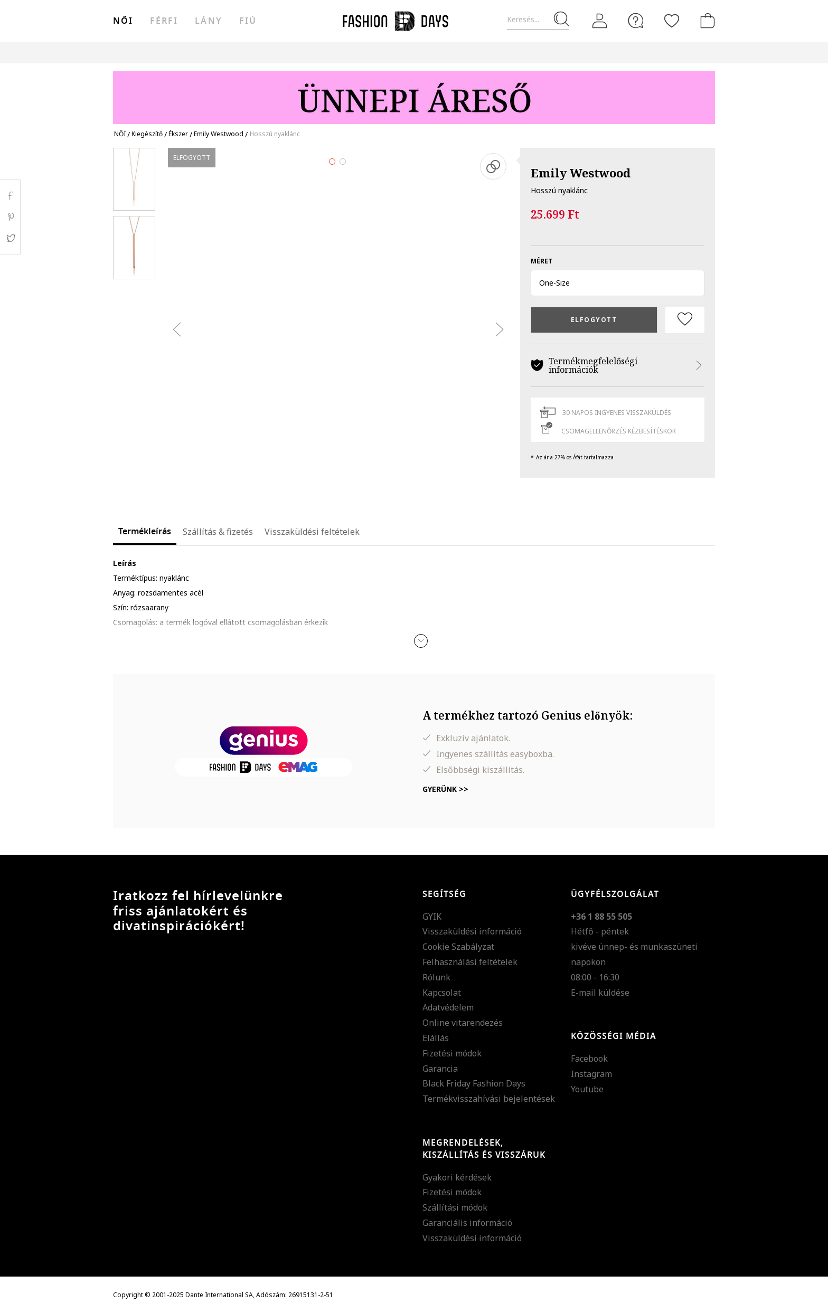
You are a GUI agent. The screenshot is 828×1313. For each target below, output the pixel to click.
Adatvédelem (448, 1007)
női (123, 21)
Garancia (440, 1068)
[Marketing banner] (414, 93)
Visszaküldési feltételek (312, 531)
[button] (617, 283)
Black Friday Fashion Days (473, 1083)
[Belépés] (599, 20)
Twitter (10, 238)
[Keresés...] (538, 19)
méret (541, 261)
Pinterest (10, 217)
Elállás (435, 1038)
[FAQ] (635, 20)
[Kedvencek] (671, 20)
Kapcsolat (441, 992)
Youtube (587, 1089)
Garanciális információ (467, 1223)
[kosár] (705, 20)
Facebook (589, 1058)
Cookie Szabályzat (458, 946)
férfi (164, 21)
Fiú (248, 21)
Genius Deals (472, 53)
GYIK (431, 916)
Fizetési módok (452, 1053)
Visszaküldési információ (472, 931)
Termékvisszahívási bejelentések (488, 1098)
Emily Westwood (581, 173)
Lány (208, 21)
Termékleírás (144, 531)
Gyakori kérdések (457, 1177)
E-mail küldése (600, 992)
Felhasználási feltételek (470, 962)
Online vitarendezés (462, 1022)
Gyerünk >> (445, 789)
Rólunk (436, 977)
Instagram (591, 1074)
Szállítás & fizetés (218, 531)
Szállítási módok (454, 1207)
